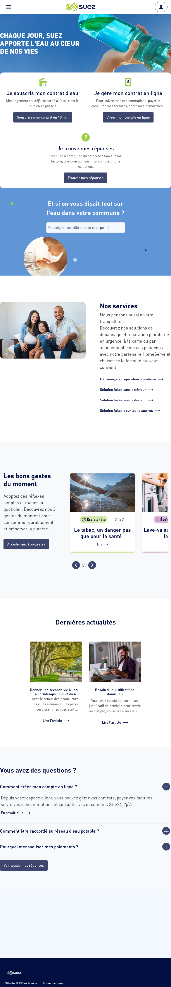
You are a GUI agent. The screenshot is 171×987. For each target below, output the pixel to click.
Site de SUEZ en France (21, 983)
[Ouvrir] (166, 831)
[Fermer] (166, 786)
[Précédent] (76, 565)
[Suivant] (92, 565)
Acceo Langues (52, 983)
